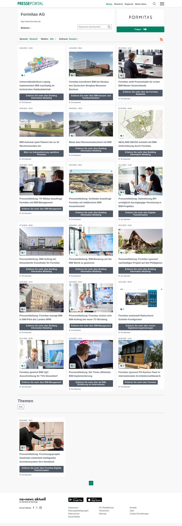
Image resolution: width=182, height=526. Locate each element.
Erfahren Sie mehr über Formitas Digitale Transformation (41, 472)
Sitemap (102, 517)
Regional (129, 4)
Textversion (104, 514)
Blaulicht (118, 4)
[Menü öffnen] (162, 4)
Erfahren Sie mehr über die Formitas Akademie (140, 93)
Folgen (140, 30)
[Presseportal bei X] (36, 511)
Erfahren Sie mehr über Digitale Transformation (140, 213)
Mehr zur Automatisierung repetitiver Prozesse (41, 153)
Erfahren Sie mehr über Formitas (140, 385)
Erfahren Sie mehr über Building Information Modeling (41, 96)
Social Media (74, 520)
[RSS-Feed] (161, 39)
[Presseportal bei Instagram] (40, 511)
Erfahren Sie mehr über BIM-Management (41, 208)
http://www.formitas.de (31, 21)
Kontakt (133, 511)
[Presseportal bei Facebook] (32, 511)
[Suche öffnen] (154, 4)
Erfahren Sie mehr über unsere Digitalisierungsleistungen (140, 330)
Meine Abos (140, 4)
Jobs (132, 514)
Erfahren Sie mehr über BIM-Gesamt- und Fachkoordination (91, 96)
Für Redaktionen (106, 511)
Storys (109, 4)
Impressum (73, 511)
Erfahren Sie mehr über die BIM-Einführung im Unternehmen (91, 386)
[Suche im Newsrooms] (95, 27)
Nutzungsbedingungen (78, 514)
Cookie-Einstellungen (139, 517)
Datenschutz (73, 517)
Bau (21, 410)
